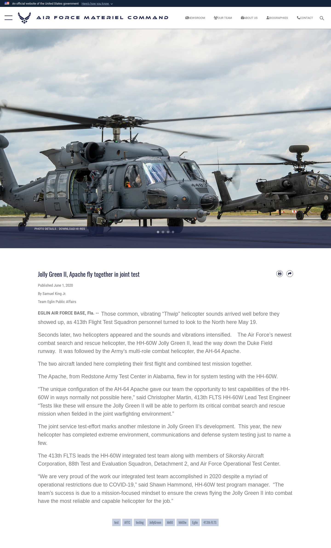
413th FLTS (210, 522)
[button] (98, 3)
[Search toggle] (323, 18)
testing (140, 522)
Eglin (195, 522)
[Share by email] (289, 273)
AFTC (127, 522)
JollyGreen (155, 522)
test (116, 522)
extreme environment (123, 435)
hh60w (182, 522)
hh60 (170, 522)
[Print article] (279, 273)
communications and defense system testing (203, 435)
